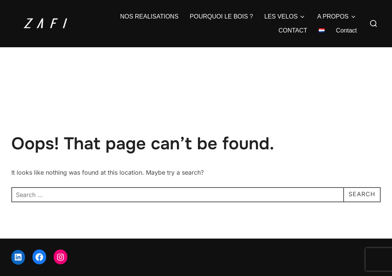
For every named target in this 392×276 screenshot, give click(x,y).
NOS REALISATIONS (149, 16)
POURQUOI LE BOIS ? (221, 16)
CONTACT (293, 30)
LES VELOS (285, 16)
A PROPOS (337, 16)
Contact (346, 30)
